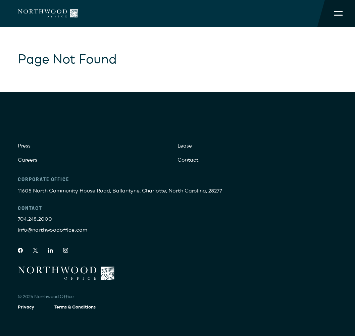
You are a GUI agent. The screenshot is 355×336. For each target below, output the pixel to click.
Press (24, 146)
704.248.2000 (35, 219)
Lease (185, 146)
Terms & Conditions (75, 307)
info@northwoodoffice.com (52, 230)
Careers (27, 160)
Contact (188, 160)
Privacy (26, 307)
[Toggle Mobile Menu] (338, 13)
